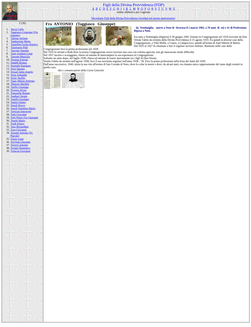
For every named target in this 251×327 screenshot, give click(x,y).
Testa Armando (19, 74)
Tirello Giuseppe (20, 87)
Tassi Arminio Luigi (22, 53)
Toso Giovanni (18, 129)
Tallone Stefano (19, 38)
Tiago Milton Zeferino (23, 81)
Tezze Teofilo (18, 78)
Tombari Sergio (19, 96)
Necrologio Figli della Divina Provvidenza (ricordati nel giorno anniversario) (133, 18)
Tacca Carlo (17, 29)
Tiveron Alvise (19, 90)
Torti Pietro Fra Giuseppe (24, 117)
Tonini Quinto (18, 102)
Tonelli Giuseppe (20, 99)
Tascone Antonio (20, 50)
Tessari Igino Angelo (22, 71)
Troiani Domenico (20, 148)
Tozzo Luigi (17, 138)
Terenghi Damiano (21, 65)
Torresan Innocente (21, 111)
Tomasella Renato (20, 93)
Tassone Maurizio (20, 56)
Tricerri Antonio (19, 145)
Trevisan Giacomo (21, 141)
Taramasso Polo (19, 47)
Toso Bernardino (20, 126)
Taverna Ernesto (19, 59)
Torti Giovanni (18, 114)
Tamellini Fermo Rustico (24, 44)
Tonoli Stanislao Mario (23, 108)
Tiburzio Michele (20, 84)
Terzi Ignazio (18, 68)
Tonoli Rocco (18, 105)
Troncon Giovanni (20, 151)
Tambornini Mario (21, 41)
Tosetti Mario (18, 120)
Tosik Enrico (17, 123)
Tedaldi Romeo (18, 62)
